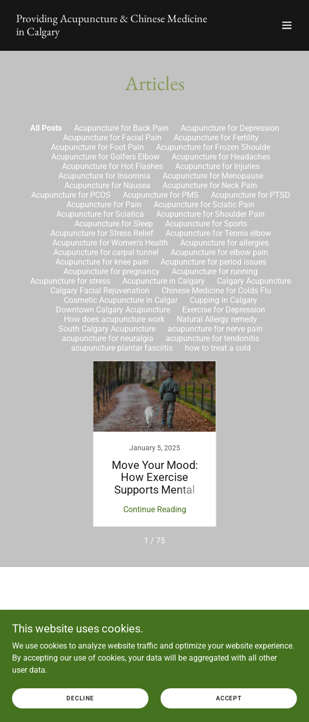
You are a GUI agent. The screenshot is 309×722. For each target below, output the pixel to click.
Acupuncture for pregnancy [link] (111, 271)
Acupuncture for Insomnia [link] (104, 176)
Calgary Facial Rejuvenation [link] (99, 290)
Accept (229, 697)
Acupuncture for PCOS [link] (71, 195)
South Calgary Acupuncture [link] (107, 329)
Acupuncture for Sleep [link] (113, 223)
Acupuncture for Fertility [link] (216, 137)
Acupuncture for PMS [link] (161, 195)
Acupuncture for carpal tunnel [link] (106, 252)
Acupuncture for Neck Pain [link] (210, 185)
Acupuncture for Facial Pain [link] (112, 137)
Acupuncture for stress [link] (70, 281)
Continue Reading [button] (154, 509)
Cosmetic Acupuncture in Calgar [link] (121, 300)
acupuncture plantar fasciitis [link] (122, 348)
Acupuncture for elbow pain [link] (219, 252)
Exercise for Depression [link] (223, 309)
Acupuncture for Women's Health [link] (110, 243)
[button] (287, 25)
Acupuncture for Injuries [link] (217, 166)
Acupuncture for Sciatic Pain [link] (204, 204)
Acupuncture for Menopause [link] (213, 176)
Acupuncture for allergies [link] (224, 243)
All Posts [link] (46, 128)
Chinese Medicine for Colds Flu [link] (216, 290)
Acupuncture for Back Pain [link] (121, 128)
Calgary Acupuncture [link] (254, 281)
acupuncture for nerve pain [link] (215, 329)
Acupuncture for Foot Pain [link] (97, 147)
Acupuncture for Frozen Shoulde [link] (213, 147)
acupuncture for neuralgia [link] (107, 338)
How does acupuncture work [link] (114, 319)
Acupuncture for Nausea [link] (107, 185)
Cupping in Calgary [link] (223, 300)
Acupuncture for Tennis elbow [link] (218, 233)
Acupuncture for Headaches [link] (221, 157)
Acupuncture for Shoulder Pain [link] (210, 214)
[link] (111, 32)
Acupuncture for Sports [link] (206, 223)
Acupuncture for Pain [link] (103, 204)
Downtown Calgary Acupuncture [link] (113, 309)
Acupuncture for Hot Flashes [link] (112, 166)
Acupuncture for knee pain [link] (101, 262)
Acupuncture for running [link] (215, 271)
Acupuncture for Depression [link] (230, 128)
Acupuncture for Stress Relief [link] (101, 233)
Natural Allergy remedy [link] (217, 319)
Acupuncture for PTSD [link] (250, 195)
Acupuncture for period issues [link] (213, 262)
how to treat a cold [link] (218, 348)
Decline (80, 697)
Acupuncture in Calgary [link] (163, 281)
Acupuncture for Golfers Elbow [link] (105, 157)
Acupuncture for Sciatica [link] (100, 214)
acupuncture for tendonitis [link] (212, 338)
